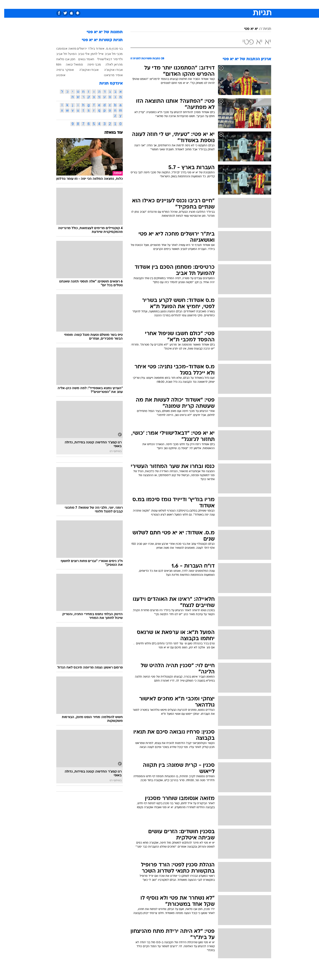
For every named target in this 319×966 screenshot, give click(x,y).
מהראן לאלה (110, 64)
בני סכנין (113, 48)
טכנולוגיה (125, 4)
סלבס (194, 4)
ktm (54, 64)
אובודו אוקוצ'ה (85, 69)
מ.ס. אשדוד (99, 48)
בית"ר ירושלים (82, 48)
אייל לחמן (92, 54)
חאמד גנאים (82, 59)
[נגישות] (6, 4)
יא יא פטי (247, 29)
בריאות (157, 4)
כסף (182, 4)
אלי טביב (79, 54)
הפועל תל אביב (62, 54)
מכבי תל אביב (110, 54)
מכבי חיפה (90, 64)
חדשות (238, 4)
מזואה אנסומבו (62, 48)
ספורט (223, 4)
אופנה (109, 4)
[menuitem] (235, 4)
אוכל (170, 4)
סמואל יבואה (70, 64)
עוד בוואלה (109, 133)
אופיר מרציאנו (109, 75)
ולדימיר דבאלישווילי (106, 59)
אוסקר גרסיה (61, 69)
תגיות (263, 29)
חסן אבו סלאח (61, 59)
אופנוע (56, 75)
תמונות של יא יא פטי (100, 32)
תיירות (141, 4)
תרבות (208, 4)
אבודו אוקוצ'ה (109, 69)
